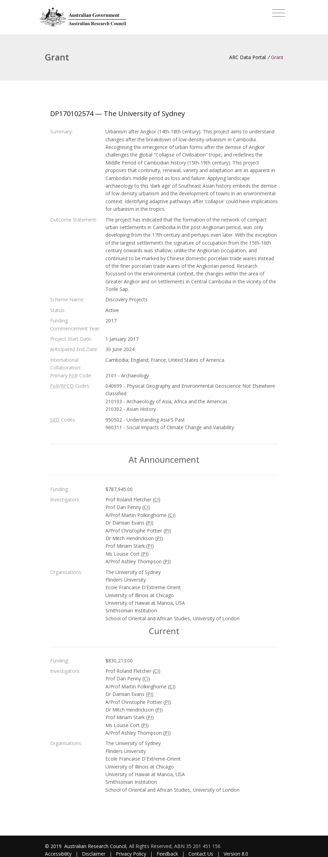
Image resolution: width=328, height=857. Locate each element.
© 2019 (54, 846)
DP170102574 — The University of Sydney (117, 113)
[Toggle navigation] (279, 13)
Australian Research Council (95, 846)
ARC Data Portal (247, 57)
